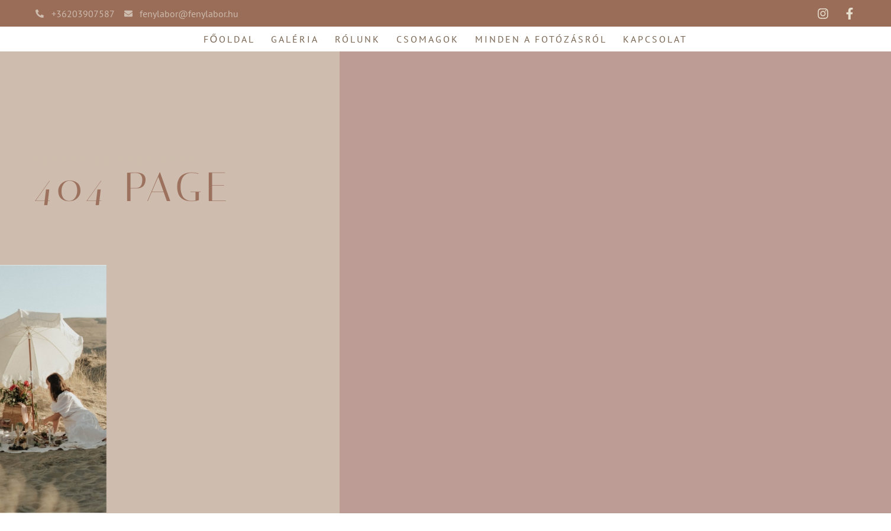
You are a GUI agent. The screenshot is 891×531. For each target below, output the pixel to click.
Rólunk (357, 39)
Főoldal (229, 39)
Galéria (295, 39)
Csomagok (427, 39)
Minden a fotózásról (541, 39)
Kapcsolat (655, 39)
